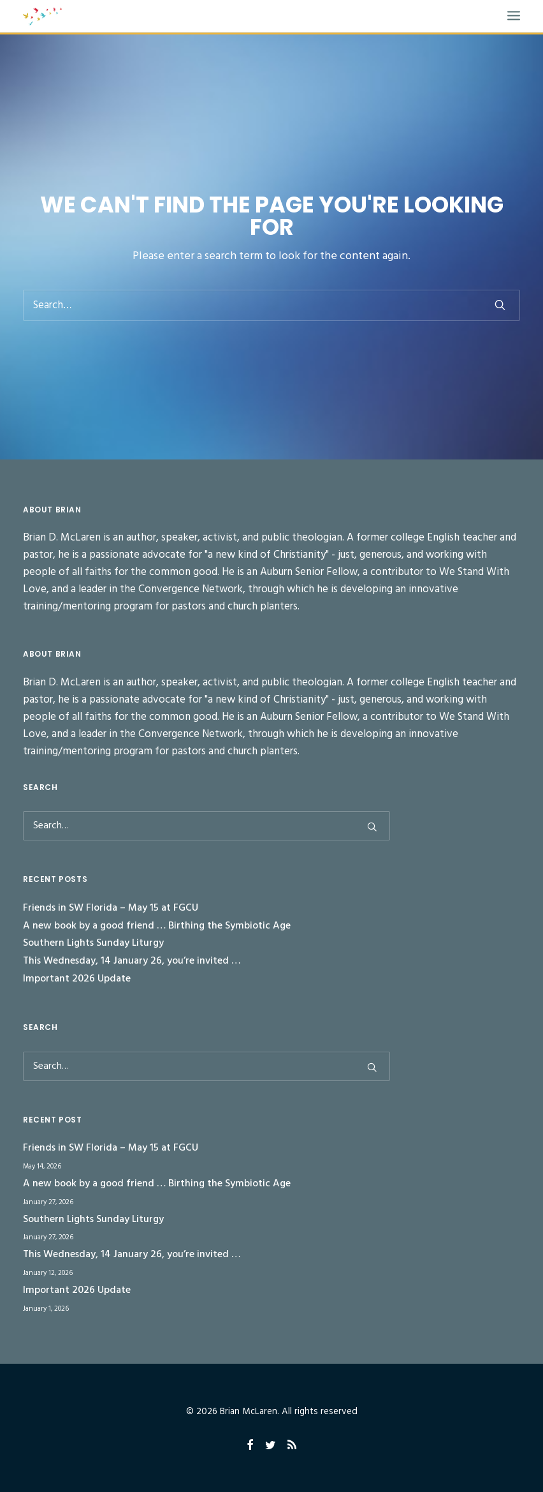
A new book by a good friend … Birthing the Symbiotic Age (157, 926)
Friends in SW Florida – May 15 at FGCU (110, 908)
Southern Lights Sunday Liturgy (93, 943)
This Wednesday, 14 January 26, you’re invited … (131, 961)
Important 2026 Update (77, 979)
